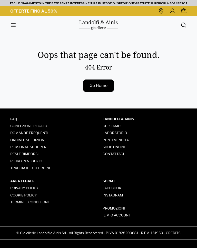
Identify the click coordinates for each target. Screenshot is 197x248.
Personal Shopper (28, 147)
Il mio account (117, 215)
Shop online (114, 147)
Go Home (98, 85)
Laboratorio (115, 133)
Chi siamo (112, 126)
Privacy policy (24, 188)
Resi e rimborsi (24, 154)
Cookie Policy (23, 195)
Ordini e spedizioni (27, 140)
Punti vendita (116, 140)
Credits (173, 233)
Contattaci (113, 154)
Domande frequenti (29, 133)
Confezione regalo (28, 126)
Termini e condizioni (29, 202)
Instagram (113, 195)
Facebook (112, 188)
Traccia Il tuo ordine (30, 168)
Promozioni (114, 208)
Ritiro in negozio (26, 161)
